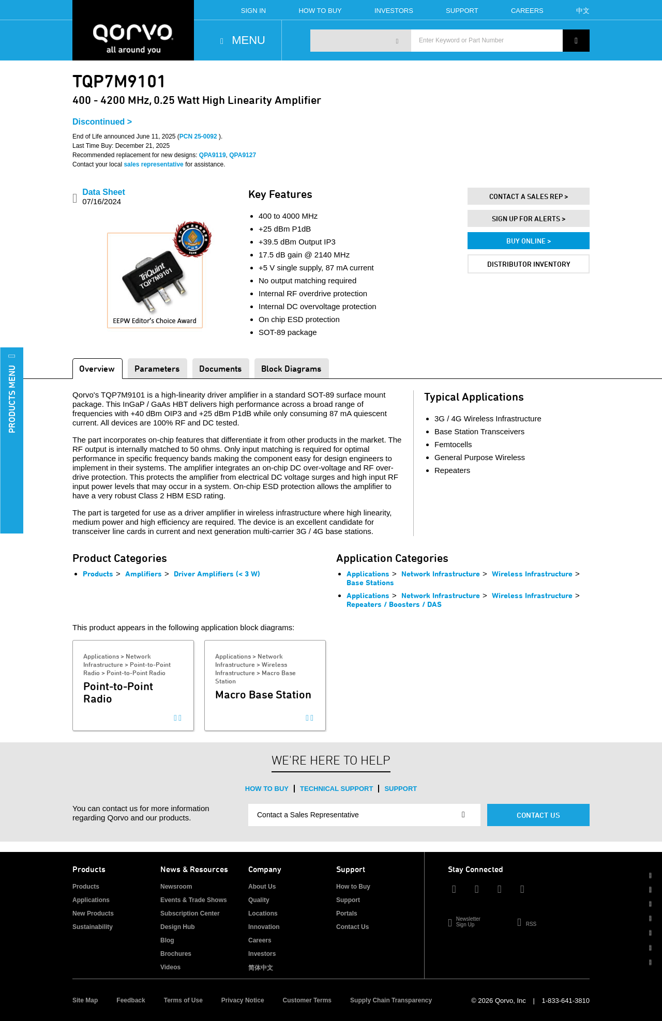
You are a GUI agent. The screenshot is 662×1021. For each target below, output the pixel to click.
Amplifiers (143, 573)
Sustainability (92, 927)
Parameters (156, 368)
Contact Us (538, 815)
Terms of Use (183, 1000)
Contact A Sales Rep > (528, 196)
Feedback (130, 1000)
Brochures (175, 953)
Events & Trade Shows (193, 900)
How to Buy (267, 789)
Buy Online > (528, 240)
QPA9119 (212, 155)
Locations (263, 913)
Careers (527, 10)
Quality (258, 900)
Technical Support (336, 789)
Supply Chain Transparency (391, 1000)
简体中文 (260, 967)
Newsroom (176, 886)
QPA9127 (242, 155)
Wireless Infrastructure (532, 573)
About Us (262, 886)
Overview (97, 368)
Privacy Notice (242, 1000)
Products (98, 573)
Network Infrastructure (440, 573)
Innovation (264, 927)
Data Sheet (103, 197)
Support (462, 10)
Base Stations (370, 582)
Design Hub (177, 927)
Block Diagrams (291, 368)
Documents (220, 368)
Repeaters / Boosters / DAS (394, 604)
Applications (368, 573)
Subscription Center (190, 913)
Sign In (253, 10)
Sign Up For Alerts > (529, 218)
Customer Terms (307, 1000)
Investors (393, 10)
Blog (167, 940)
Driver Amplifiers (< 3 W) (217, 573)
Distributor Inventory (528, 264)
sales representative (153, 164)
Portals (346, 913)
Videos (170, 967)
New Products (93, 913)
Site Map (85, 1000)
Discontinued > (102, 121)
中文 (583, 10)
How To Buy (319, 10)
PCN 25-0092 (199, 136)
